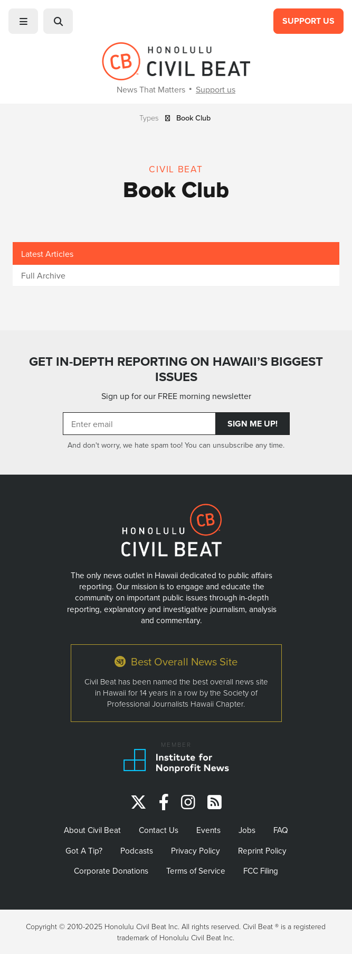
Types (149, 117)
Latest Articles (47, 254)
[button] (23, 21)
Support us (215, 89)
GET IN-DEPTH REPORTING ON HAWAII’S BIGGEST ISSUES (176, 369)
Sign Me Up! (252, 424)
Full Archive (43, 275)
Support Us (308, 21)
